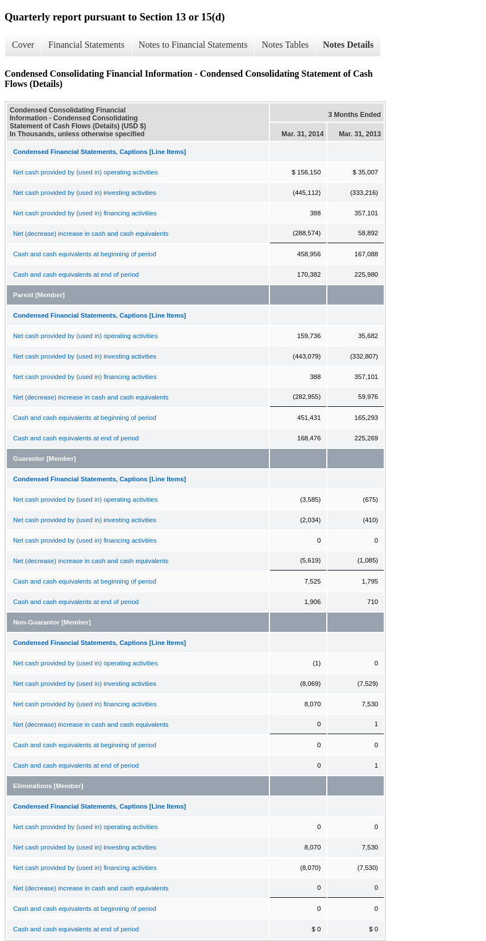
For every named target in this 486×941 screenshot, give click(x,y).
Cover (23, 44)
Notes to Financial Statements (193, 44)
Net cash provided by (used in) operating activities (85, 172)
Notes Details (348, 44)
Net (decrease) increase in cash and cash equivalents (91, 233)
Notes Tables (285, 44)
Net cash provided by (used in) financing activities (85, 213)
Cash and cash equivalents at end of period (76, 274)
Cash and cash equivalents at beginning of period (84, 254)
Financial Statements (86, 44)
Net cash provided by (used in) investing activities (84, 192)
